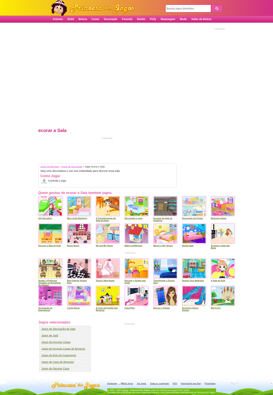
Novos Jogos (127, 383)
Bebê (71, 19)
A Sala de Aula (218, 280)
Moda (183, 19)
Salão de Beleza (201, 19)
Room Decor (73, 246)
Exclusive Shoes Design (190, 309)
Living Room (73, 308)
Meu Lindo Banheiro (77, 218)
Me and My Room (104, 246)
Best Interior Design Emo (77, 281)
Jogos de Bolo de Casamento (58, 355)
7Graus (124, 390)
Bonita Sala (188, 246)
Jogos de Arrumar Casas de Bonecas (63, 348)
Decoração (110, 19)
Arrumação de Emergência (45, 309)
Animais (58, 19)
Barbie (141, 19)
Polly (153, 19)
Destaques (112, 383)
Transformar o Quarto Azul (164, 281)
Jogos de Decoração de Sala (58, 328)
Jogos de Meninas (49, 166)
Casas (95, 19)
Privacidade (210, 383)
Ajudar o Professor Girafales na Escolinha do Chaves (49, 282)
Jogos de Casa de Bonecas (57, 361)
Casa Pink (130, 308)
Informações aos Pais (191, 383)
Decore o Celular (161, 308)
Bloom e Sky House (163, 246)
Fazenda (127, 19)
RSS (175, 383)
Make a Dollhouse (133, 246)
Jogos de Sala (49, 335)
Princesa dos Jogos (94, 8)
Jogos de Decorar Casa (55, 368)
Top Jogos (141, 383)
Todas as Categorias (159, 383)
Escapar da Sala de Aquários (162, 219)
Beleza (83, 19)
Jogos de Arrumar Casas (56, 342)
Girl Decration (45, 218)
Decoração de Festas (192, 218)
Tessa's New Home (105, 280)
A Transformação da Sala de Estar (106, 219)
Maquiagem (168, 19)
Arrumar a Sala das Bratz (220, 247)
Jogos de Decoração (71, 166)
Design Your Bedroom (193, 280)
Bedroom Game (218, 218)
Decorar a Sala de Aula (49, 246)
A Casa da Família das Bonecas (107, 309)
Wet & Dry (216, 308)
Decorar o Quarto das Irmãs (135, 281)
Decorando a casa (133, 218)
